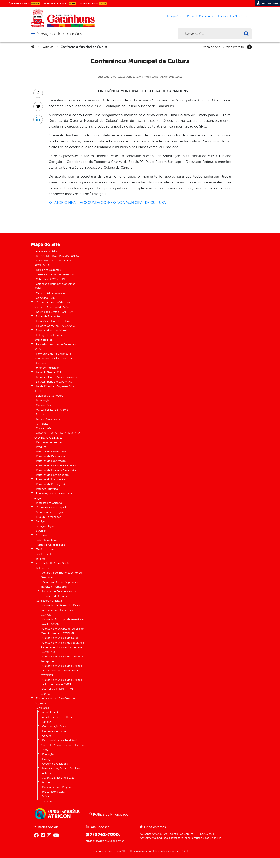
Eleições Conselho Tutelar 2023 (55, 325)
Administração (51, 712)
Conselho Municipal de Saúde (60, 638)
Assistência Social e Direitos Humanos (58, 719)
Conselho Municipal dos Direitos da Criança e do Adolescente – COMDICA (61, 670)
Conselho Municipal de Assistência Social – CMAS (62, 621)
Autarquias (42, 568)
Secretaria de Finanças (49, 512)
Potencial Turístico (47, 488)
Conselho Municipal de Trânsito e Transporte (62, 659)
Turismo (41, 558)
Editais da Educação (48, 316)
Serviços (41, 521)
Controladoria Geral (54, 731)
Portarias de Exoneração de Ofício (57, 470)
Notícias (47, 47)
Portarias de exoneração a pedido (56, 465)
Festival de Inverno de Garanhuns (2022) (55, 347)
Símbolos (41, 535)
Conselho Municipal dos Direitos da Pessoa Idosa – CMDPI (61, 682)
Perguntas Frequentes (49, 442)
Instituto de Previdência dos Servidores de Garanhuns (58, 593)
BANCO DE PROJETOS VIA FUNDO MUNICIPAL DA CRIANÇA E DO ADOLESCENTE (56, 260)
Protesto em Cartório (49, 502)
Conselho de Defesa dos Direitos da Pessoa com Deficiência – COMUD (62, 610)
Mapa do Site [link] (93, 3)
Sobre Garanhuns (46, 540)
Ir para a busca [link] (24, 3)
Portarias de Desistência (50, 456)
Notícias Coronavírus (48, 419)
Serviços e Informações (59, 33)
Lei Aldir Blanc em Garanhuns (54, 381)
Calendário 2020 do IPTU (51, 279)
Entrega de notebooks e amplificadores (50, 337)
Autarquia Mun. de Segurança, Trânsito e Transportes (60, 584)
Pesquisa (41, 447)
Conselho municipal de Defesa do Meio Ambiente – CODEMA (62, 631)
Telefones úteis (45, 554)
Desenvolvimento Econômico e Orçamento (54, 701)
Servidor (41, 530)
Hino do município (47, 367)
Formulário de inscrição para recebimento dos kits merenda (53, 356)
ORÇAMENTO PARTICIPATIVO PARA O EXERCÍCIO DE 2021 (57, 435)
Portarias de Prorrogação (51, 484)
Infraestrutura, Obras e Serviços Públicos (60, 771)
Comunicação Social (54, 726)
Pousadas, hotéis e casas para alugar (53, 496)
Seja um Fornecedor (48, 516)
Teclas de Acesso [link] (60, 3)
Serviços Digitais (45, 526)
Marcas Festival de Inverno (52, 409)
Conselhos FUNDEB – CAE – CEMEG (59, 691)
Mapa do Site (211, 46)
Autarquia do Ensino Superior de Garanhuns (61, 575)
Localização (43, 400)
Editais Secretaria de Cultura (53, 321)
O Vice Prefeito (233, 46)
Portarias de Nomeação (50, 479)
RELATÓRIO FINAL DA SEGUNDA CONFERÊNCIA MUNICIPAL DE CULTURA (107, 203)
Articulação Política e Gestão (53, 563)
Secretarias (42, 707)
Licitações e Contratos (49, 395)
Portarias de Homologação (52, 474)
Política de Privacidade (108, 814)
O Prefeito (42, 423)
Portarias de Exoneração (51, 460)
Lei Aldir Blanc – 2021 (49, 372)
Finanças (47, 759)
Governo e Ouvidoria (55, 763)
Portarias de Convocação (51, 451)
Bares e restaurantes (48, 269)
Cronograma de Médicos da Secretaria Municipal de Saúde (52, 305)
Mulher (46, 782)
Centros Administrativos (50, 293)
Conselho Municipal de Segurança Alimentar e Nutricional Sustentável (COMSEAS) (62, 647)
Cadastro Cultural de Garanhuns (55, 274)
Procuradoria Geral (53, 791)
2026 (124, 851)
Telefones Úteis (45, 549)
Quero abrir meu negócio (51, 507)
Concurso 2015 (45, 297)
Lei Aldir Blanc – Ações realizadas (56, 377)
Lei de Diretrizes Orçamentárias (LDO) (54, 389)
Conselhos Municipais (49, 600)
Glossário (41, 363)
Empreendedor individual (51, 330)
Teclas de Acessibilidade (50, 544)
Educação (48, 754)
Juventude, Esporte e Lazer (58, 777)
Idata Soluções (162, 851)
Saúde (46, 796)
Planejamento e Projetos (57, 787)
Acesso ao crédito (47, 251)
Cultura (46, 735)
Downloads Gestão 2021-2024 (55, 311)
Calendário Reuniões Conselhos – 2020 (56, 286)
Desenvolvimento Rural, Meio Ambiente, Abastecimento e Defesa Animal (62, 745)
